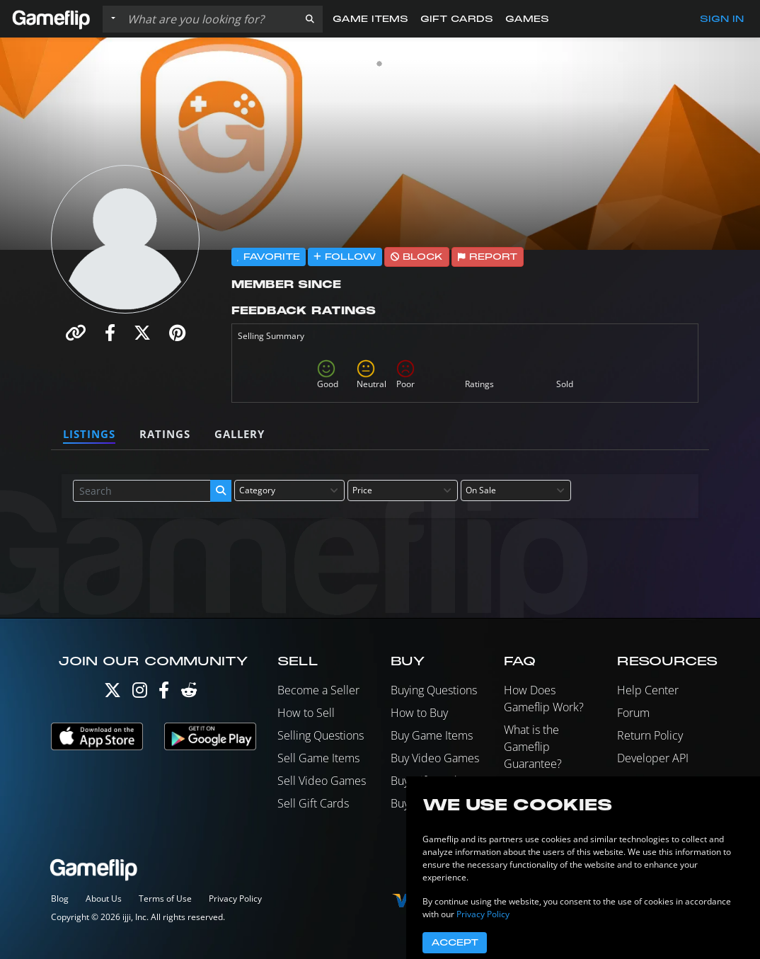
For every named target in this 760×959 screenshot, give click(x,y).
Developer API (653, 758)
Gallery (239, 434)
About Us (104, 898)
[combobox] (289, 490)
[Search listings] (209, 19)
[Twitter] (112, 693)
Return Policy (650, 735)
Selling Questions (320, 735)
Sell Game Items (318, 758)
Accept (454, 942)
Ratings (164, 434)
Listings (89, 434)
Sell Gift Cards (313, 803)
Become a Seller (318, 690)
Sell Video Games (321, 780)
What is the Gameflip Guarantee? (533, 746)
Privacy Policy (235, 898)
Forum (633, 712)
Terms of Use (165, 898)
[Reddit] (188, 693)
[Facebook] (164, 693)
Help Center (648, 690)
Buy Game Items (432, 735)
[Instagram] (139, 693)
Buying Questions (434, 690)
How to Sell (306, 712)
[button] (310, 19)
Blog (60, 898)
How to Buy (419, 712)
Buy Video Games (435, 758)
